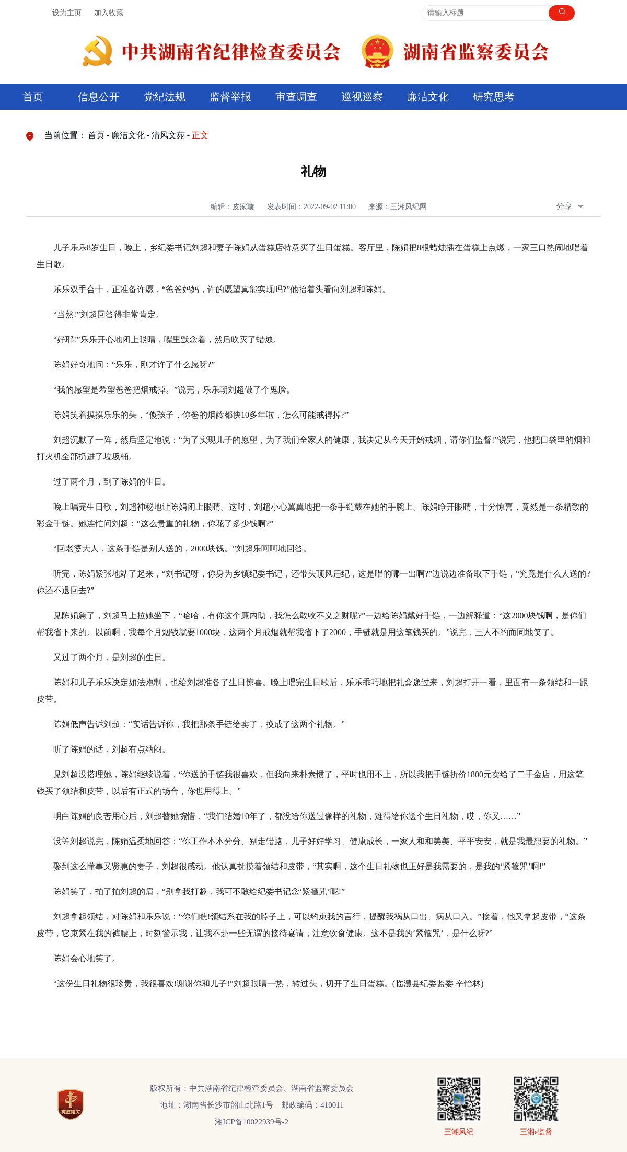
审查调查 (296, 96)
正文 (200, 135)
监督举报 (230, 96)
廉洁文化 (428, 96)
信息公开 (99, 96)
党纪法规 (164, 96)
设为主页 (67, 13)
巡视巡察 (362, 96)
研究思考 (494, 96)
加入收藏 (108, 13)
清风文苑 (168, 135)
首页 (32, 96)
